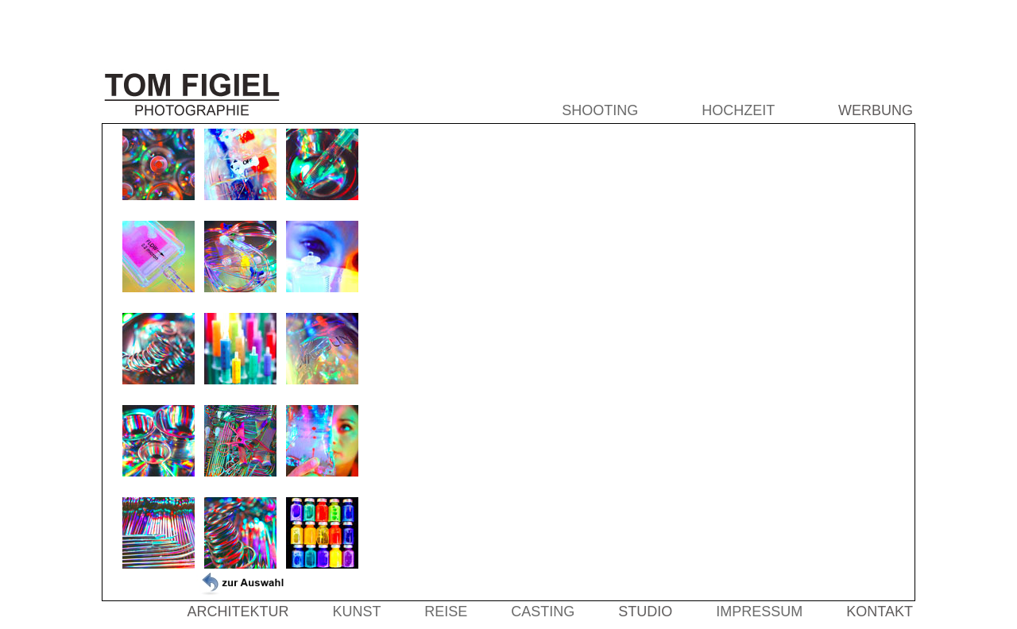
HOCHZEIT (738, 110)
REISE (445, 611)
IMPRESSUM (759, 611)
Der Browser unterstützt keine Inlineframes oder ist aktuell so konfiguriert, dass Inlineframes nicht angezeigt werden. (641, 362)
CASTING (542, 611)
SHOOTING (600, 110)
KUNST (357, 611)
